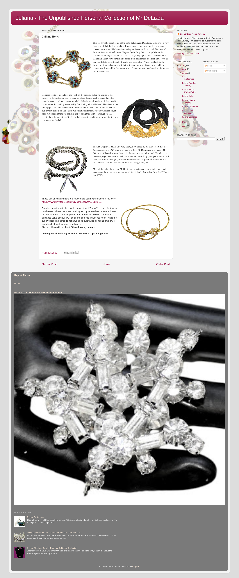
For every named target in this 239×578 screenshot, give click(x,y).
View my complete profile (188, 53)
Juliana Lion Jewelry (187, 111)
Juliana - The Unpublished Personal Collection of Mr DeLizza (90, 18)
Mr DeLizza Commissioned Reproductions (38, 292)
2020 (182, 65)
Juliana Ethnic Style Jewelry (189, 90)
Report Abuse (22, 275)
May (184, 122)
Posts (208, 66)
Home (106, 264)
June (184, 73)
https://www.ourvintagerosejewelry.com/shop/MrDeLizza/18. (72, 202)
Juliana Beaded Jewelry (189, 84)
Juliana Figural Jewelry (188, 101)
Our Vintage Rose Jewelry (192, 34)
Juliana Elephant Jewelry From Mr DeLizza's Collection (52, 548)
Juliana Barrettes (189, 117)
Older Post (163, 264)
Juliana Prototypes (188, 77)
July (184, 69)
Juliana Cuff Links (190, 106)
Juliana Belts (188, 96)
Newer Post (49, 264)
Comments (211, 71)
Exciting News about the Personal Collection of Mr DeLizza (53, 532)
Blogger (135, 566)
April (184, 126)
